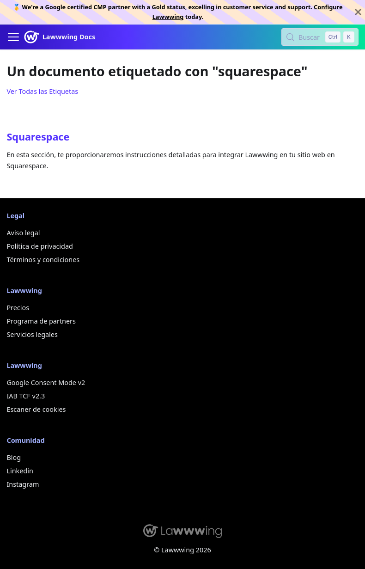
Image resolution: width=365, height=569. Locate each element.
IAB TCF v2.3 (25, 396)
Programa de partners (41, 321)
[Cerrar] (358, 12)
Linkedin (19, 470)
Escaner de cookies (36, 409)
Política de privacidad (39, 246)
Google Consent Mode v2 (45, 382)
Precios (17, 307)
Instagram (22, 484)
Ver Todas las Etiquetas (42, 91)
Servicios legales (31, 334)
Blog (13, 457)
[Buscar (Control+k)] (320, 37)
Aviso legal (23, 232)
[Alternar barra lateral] (13, 37)
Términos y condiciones (42, 259)
